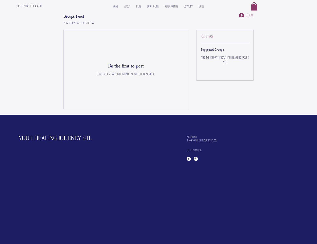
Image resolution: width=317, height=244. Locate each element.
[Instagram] (195, 158)
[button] (254, 6)
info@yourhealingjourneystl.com (202, 140)
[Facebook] (188, 158)
